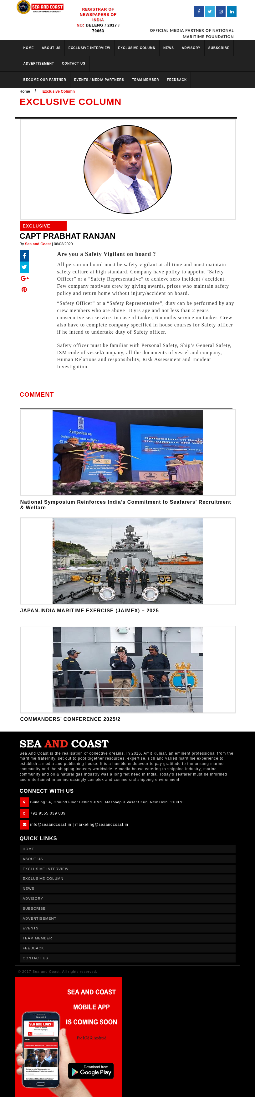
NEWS (168, 48)
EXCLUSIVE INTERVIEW (89, 48)
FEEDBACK (177, 79)
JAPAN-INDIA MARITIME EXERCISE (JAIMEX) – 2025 (89, 610)
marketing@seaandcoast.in (101, 824)
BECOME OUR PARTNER (44, 79)
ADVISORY (191, 48)
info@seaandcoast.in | (52, 824)
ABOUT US (51, 48)
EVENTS (31, 928)
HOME (28, 48)
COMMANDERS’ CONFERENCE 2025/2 (70, 719)
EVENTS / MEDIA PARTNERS (99, 79)
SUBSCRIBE (219, 48)
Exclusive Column (59, 91)
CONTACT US (73, 63)
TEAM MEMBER (145, 79)
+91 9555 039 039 (48, 813)
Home (25, 91)
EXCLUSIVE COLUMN (137, 48)
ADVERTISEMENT (38, 63)
